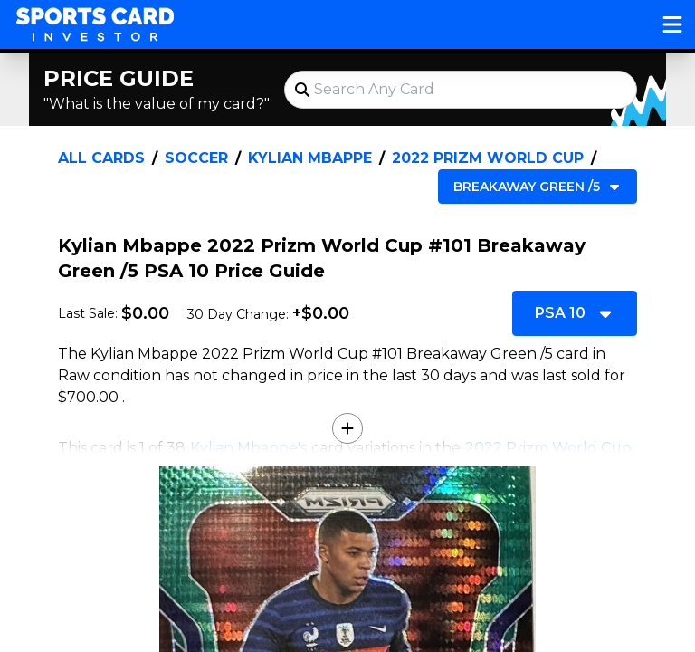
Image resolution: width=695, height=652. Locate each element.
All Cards (101, 158)
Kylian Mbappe (310, 158)
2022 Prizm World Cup (488, 158)
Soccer (196, 158)
